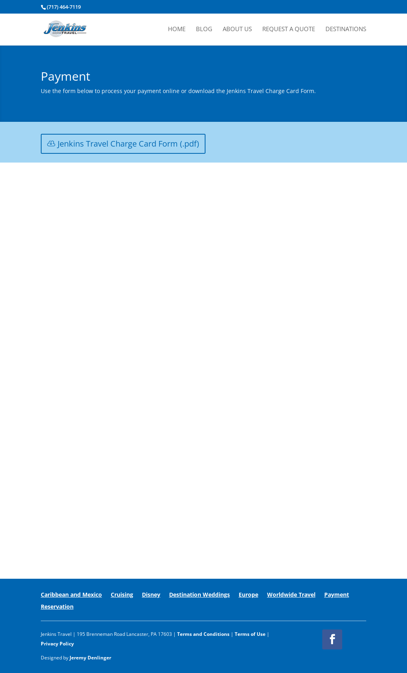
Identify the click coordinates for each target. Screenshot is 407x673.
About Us (237, 29)
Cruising (122, 595)
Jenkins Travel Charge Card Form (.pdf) (128, 143)
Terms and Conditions (203, 634)
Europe (248, 595)
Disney (151, 595)
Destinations (345, 29)
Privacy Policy (57, 643)
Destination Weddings (199, 595)
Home (177, 29)
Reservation (57, 607)
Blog (204, 29)
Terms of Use (250, 634)
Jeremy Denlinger (90, 657)
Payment (336, 595)
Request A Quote (288, 29)
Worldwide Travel (291, 595)
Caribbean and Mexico (71, 595)
